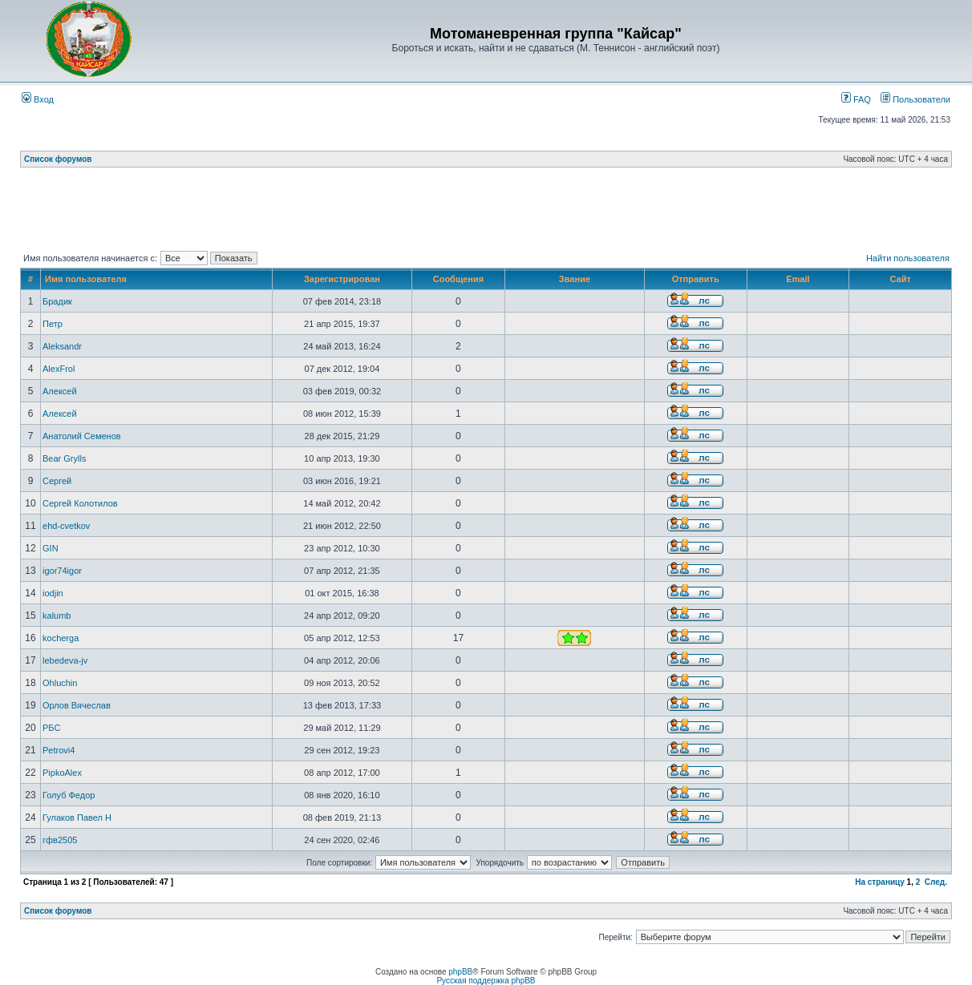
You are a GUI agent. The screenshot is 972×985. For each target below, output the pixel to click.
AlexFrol (59, 368)
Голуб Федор (69, 795)
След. (936, 882)
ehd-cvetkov (66, 526)
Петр (53, 324)
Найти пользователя (908, 258)
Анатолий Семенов (82, 436)
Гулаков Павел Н (77, 817)
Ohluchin (60, 683)
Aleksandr (62, 346)
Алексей (60, 391)
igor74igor (62, 570)
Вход (38, 99)
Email (797, 279)
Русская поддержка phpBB (485, 980)
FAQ (856, 99)
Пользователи (915, 99)
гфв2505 (60, 840)
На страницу (880, 882)
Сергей (57, 481)
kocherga (61, 638)
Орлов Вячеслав (77, 705)
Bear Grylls (64, 458)
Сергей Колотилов (80, 503)
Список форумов (58, 159)
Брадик (57, 301)
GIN (51, 548)
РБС (51, 728)
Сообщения (458, 279)
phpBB (460, 971)
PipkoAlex (62, 772)
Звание (574, 279)
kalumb (57, 615)
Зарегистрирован (342, 279)
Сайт (899, 279)
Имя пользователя (86, 279)
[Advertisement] (486, 212)
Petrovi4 (59, 750)
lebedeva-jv (65, 660)
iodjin (53, 593)
